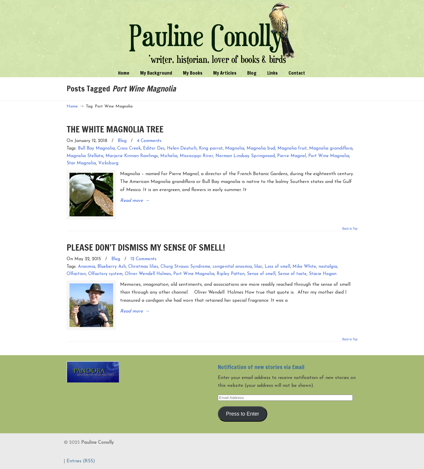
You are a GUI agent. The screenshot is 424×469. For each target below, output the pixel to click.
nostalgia (327, 267)
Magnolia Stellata (85, 156)
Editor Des (154, 148)
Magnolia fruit (292, 148)
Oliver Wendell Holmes (148, 274)
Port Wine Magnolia (328, 156)
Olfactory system (105, 274)
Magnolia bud (261, 148)
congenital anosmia (232, 267)
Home (72, 106)
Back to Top (349, 228)
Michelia (168, 156)
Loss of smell (277, 267)
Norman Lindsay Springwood (245, 156)
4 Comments (149, 141)
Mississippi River (196, 156)
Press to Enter (242, 414)
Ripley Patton (231, 274)
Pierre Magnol (291, 156)
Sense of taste (292, 274)
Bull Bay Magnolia (96, 148)
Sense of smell (261, 274)
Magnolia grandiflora (330, 148)
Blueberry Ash (111, 267)
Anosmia (86, 267)
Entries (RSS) (81, 461)
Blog (122, 141)
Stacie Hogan (322, 274)
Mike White (304, 267)
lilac (258, 267)
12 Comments (143, 259)
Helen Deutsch (182, 148)
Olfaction (76, 274)
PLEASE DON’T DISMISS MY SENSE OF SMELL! (146, 247)
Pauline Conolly (212, 34)
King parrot (211, 148)
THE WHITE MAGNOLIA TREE (115, 129)
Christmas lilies (143, 267)
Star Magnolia (81, 163)
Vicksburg (108, 163)
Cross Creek (129, 148)
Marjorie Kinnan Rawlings (132, 156)
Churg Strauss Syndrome (185, 267)
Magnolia (234, 148)
